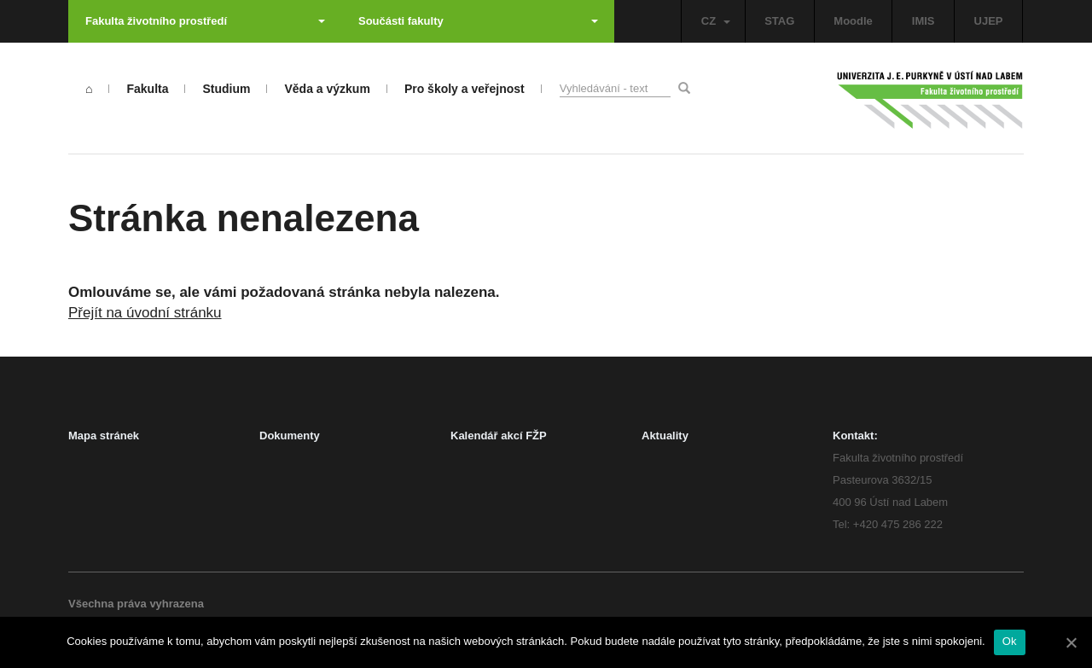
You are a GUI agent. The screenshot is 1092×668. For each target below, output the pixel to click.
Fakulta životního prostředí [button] (205, 21)
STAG (779, 21)
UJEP (988, 21)
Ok (1009, 641)
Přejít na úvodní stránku (145, 313)
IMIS (923, 21)
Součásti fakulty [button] (478, 21)
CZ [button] (715, 21)
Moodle (853, 21)
